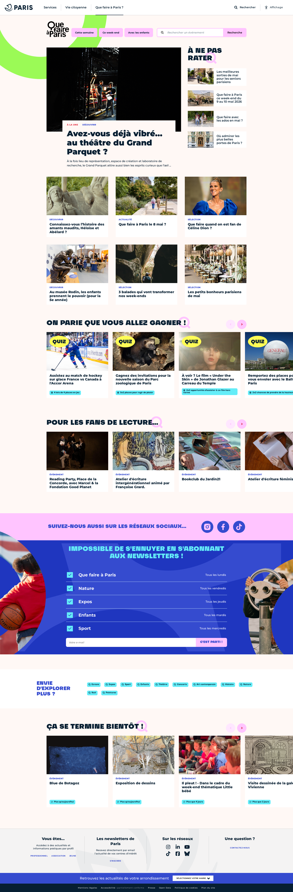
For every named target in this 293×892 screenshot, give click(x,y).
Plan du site (208, 888)
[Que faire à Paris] (91, 575)
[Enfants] (81, 615)
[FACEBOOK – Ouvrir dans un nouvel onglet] (223, 527)
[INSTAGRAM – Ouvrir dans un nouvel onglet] (207, 527)
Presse (151, 888)
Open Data (165, 888)
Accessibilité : (122, 888)
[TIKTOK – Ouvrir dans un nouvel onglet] (239, 527)
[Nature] (80, 588)
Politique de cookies (186, 888)
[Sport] (79, 628)
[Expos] (79, 602)
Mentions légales (87, 888)
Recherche (234, 32)
